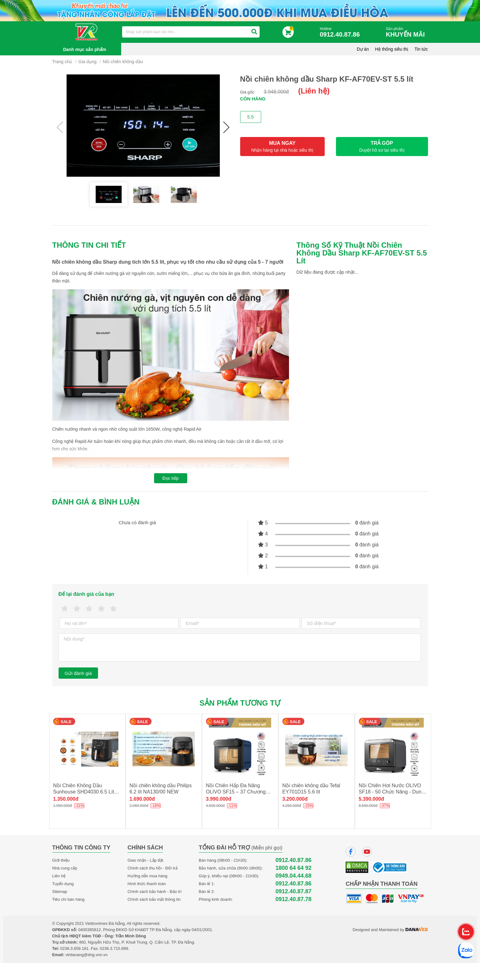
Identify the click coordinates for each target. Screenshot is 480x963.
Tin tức (421, 49)
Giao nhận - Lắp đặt (145, 860)
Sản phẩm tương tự (240, 703)
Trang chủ (62, 61)
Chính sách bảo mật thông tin (153, 899)
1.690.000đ (142, 799)
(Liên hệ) (314, 91)
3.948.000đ (276, 91)
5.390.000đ (371, 799)
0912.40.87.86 (294, 860)
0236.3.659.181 (74, 948)
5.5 (250, 116)
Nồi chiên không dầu (123, 61)
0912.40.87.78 (294, 899)
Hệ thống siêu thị (391, 49)
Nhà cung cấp (64, 868)
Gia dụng (87, 61)
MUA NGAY (282, 146)
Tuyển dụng (63, 883)
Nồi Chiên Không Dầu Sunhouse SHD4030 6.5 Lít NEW (83, 792)
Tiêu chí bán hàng (68, 899)
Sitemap (59, 891)
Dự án (363, 49)
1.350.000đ (66, 799)
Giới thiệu (61, 860)
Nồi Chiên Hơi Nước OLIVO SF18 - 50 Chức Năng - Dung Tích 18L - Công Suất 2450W (391, 792)
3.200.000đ (295, 799)
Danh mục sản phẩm (84, 49)
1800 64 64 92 (294, 868)
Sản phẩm (407, 32)
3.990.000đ (218, 799)
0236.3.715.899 (114, 948)
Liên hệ (58, 876)
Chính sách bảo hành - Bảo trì (154, 891)
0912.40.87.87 (294, 891)
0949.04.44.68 (294, 876)
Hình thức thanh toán (146, 883)
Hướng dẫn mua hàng (147, 876)
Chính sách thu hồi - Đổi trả (152, 868)
